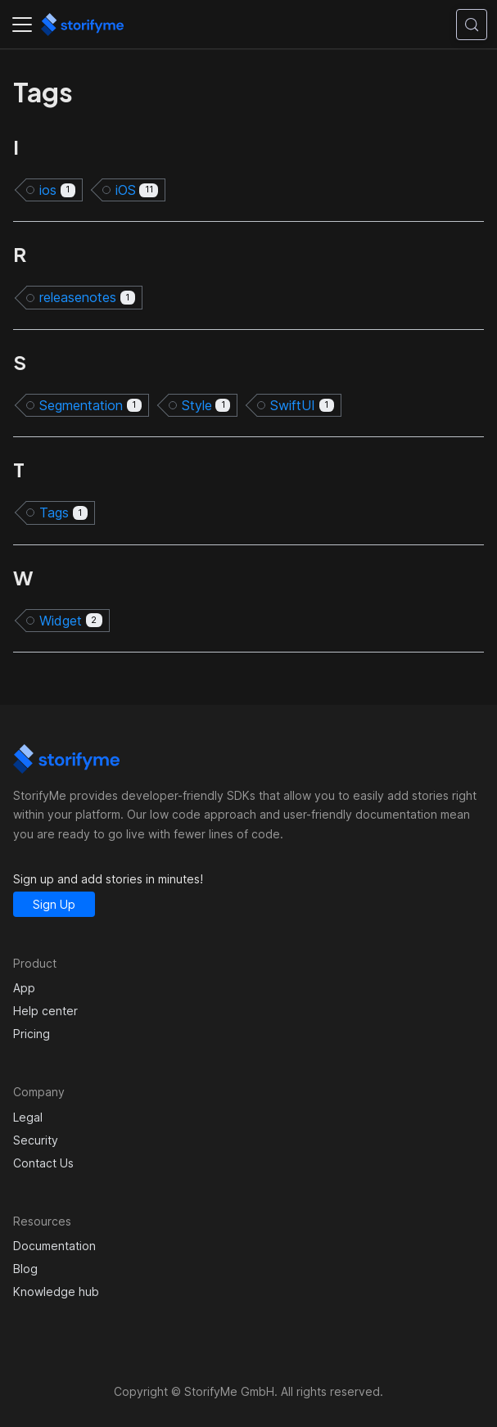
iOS (137, 190)
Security (35, 1140)
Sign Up (54, 904)
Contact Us (43, 1163)
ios (57, 190)
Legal (28, 1117)
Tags (63, 512)
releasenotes (87, 297)
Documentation (54, 1246)
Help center (45, 1011)
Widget (70, 620)
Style (206, 405)
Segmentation (90, 405)
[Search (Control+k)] (471, 24)
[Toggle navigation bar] (22, 24)
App (24, 988)
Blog (25, 1269)
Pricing (31, 1034)
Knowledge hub (56, 1291)
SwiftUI (302, 405)
